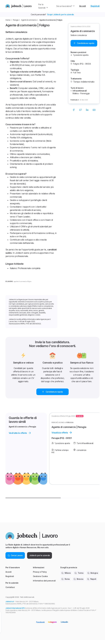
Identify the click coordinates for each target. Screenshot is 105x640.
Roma (65, 579)
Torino (79, 573)
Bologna (92, 573)
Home (7, 20)
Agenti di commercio (29, 20)
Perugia (16, 20)
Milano (66, 573)
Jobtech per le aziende (39, 555)
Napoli (91, 579)
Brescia (78, 579)
